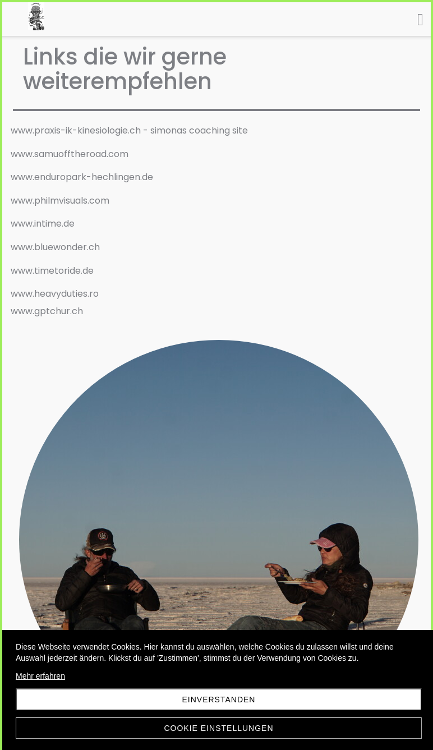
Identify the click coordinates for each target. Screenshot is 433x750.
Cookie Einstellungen (218, 728)
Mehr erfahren (40, 675)
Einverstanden (219, 699)
